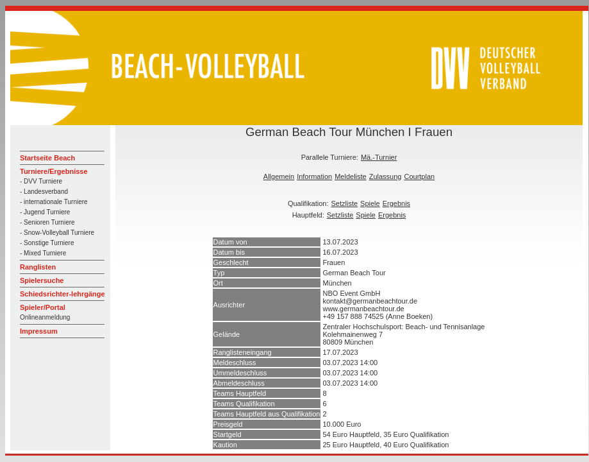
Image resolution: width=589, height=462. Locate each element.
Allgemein (278, 176)
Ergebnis (396, 203)
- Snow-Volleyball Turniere (57, 232)
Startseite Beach (47, 158)
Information (314, 176)
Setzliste (344, 203)
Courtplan (419, 176)
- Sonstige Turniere (47, 242)
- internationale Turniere (54, 201)
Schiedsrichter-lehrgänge (62, 294)
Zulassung (385, 176)
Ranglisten (38, 267)
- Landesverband (44, 191)
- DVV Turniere (41, 181)
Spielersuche (41, 280)
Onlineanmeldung (45, 317)
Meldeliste (351, 176)
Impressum (39, 331)
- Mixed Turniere (43, 253)
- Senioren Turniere (47, 222)
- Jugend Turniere (45, 212)
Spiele (370, 203)
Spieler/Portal (42, 307)
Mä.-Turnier (379, 157)
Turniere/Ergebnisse (54, 171)
